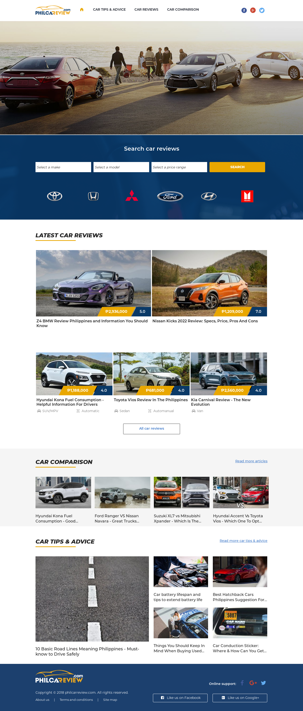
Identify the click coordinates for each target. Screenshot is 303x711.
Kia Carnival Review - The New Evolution (221, 402)
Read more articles (251, 461)
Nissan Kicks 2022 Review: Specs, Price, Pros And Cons (205, 321)
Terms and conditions (76, 700)
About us (42, 700)
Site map (110, 700)
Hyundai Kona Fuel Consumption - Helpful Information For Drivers (70, 402)
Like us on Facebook (180, 697)
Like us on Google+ (240, 697)
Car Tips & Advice (109, 9)
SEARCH (237, 167)
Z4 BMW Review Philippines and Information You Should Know (92, 323)
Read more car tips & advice (243, 541)
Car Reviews (146, 9)
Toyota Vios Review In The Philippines (151, 400)
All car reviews (151, 428)
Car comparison (183, 9)
